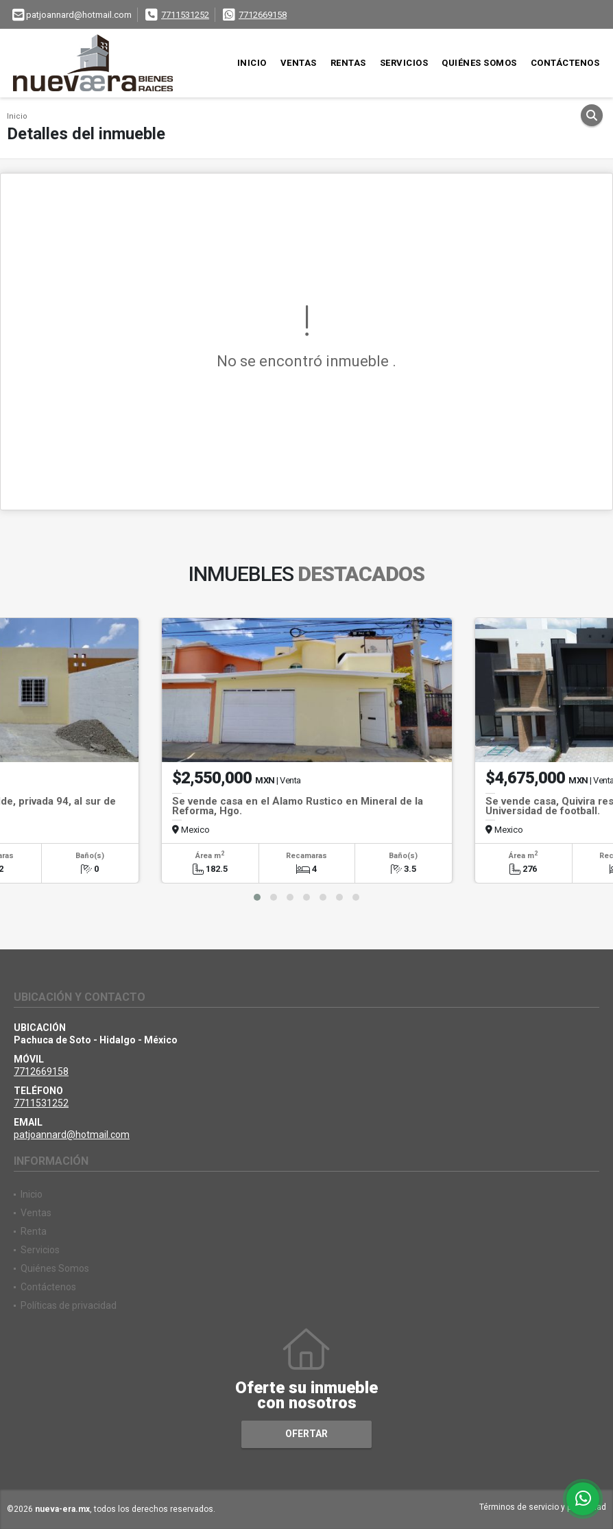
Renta (34, 1231)
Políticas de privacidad (69, 1305)
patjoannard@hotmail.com (72, 1134)
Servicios (404, 63)
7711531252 (185, 15)
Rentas (348, 63)
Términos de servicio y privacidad (542, 1507)
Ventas (298, 63)
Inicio (252, 63)
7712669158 (263, 15)
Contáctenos (565, 63)
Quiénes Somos (479, 63)
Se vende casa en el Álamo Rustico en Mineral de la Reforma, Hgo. (297, 806)
